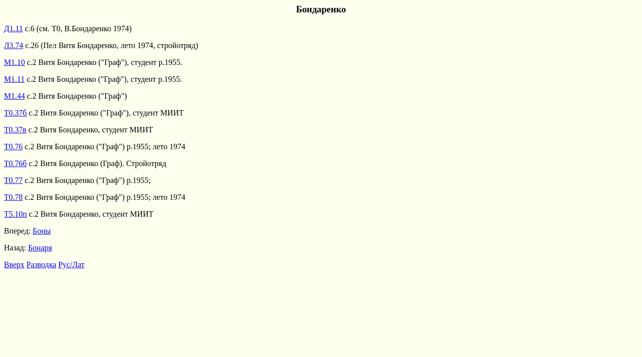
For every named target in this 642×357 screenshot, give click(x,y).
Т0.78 (13, 197)
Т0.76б (15, 163)
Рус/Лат (71, 264)
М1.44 (14, 96)
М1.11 (14, 79)
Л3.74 (13, 45)
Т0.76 (13, 146)
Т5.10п (15, 214)
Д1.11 (13, 28)
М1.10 (14, 62)
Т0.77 (13, 180)
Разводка (41, 264)
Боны (42, 231)
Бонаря (40, 247)
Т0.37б (15, 113)
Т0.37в (15, 129)
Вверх (14, 264)
